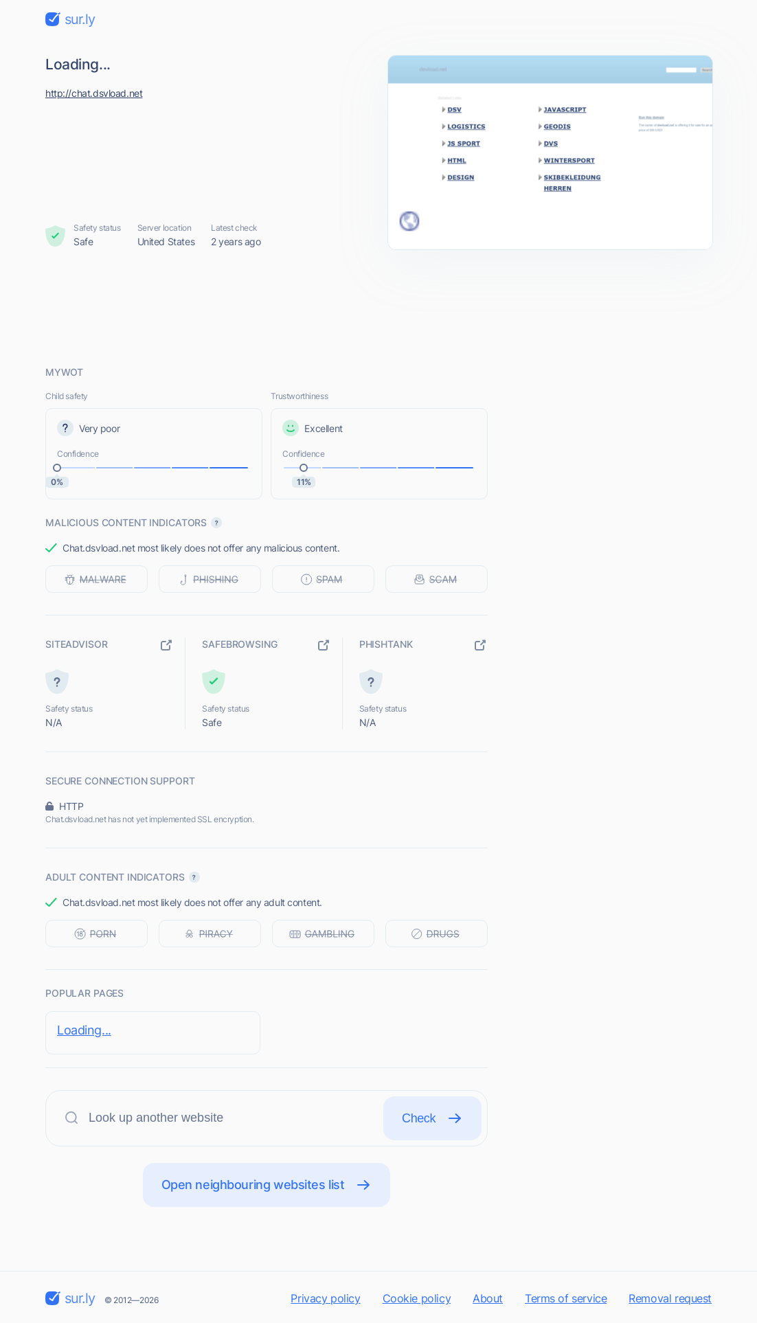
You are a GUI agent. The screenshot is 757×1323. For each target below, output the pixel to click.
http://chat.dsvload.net (93, 93)
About (488, 1298)
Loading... (84, 1030)
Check (432, 1118)
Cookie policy (417, 1298)
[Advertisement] (378, 307)
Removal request (670, 1298)
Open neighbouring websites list (266, 1185)
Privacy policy (325, 1298)
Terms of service (566, 1298)
